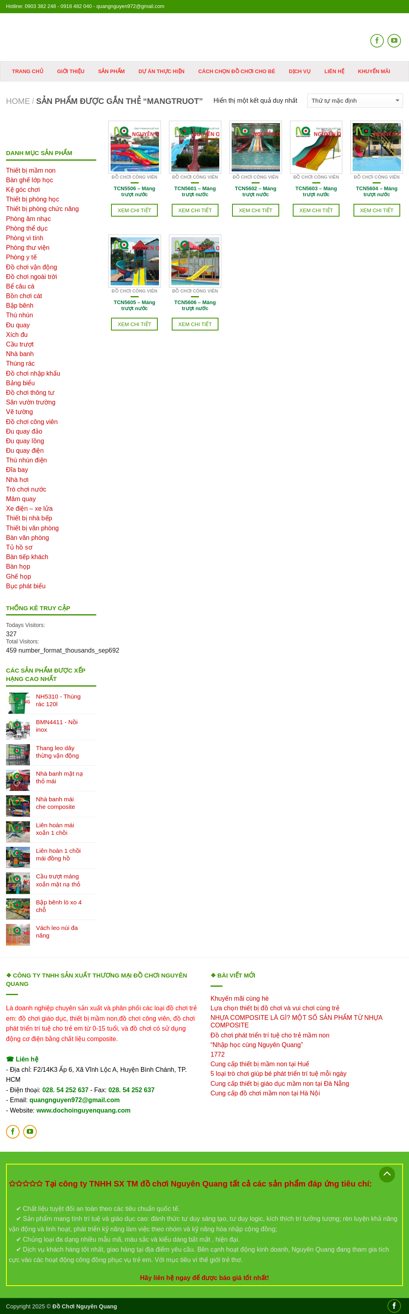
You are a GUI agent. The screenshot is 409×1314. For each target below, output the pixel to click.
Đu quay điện (25, 450)
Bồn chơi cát (24, 296)
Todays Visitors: (25, 625)
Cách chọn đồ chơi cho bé (236, 71)
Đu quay (18, 325)
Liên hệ (334, 71)
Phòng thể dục (27, 228)
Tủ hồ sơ (19, 547)
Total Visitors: (22, 641)
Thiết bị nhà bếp (29, 518)
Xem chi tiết (134, 210)
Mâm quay (21, 499)
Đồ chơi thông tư (30, 392)
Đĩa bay (17, 469)
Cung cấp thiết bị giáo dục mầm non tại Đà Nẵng (279, 1083)
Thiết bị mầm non (31, 170)
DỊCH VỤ (299, 71)
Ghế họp (18, 576)
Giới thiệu (70, 71)
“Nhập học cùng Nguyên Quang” (256, 1044)
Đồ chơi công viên (134, 177)
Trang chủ (28, 71)
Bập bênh (20, 305)
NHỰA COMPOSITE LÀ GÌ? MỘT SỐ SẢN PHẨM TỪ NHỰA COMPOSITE (296, 1021)
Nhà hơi (17, 479)
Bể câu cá (20, 286)
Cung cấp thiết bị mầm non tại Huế (259, 1064)
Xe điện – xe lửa (29, 508)
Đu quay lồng (25, 441)
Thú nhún (19, 315)
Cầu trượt (20, 344)
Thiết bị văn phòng (32, 528)
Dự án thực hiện (162, 71)
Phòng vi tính (24, 238)
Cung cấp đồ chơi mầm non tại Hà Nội (265, 1093)
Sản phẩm (111, 71)
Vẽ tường (19, 411)
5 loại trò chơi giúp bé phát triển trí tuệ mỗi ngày (278, 1073)
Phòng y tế (21, 257)
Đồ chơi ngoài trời (31, 276)
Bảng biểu (20, 383)
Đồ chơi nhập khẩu (33, 373)
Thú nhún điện (26, 460)
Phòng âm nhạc (28, 218)
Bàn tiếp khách (27, 556)
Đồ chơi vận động (31, 267)
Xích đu (17, 334)
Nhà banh (20, 353)
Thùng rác (20, 363)
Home (18, 101)
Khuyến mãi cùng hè (239, 998)
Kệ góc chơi (23, 189)
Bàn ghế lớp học (29, 180)
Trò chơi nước (26, 489)
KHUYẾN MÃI (374, 71)
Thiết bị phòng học (32, 199)
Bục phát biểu (26, 586)
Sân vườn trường (31, 402)
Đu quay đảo (24, 431)
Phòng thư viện (28, 247)
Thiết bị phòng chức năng (42, 208)
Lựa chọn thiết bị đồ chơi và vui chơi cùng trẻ (275, 1008)
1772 (217, 1054)
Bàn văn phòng (27, 537)
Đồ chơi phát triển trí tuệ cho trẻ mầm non (270, 1035)
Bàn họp (18, 566)
